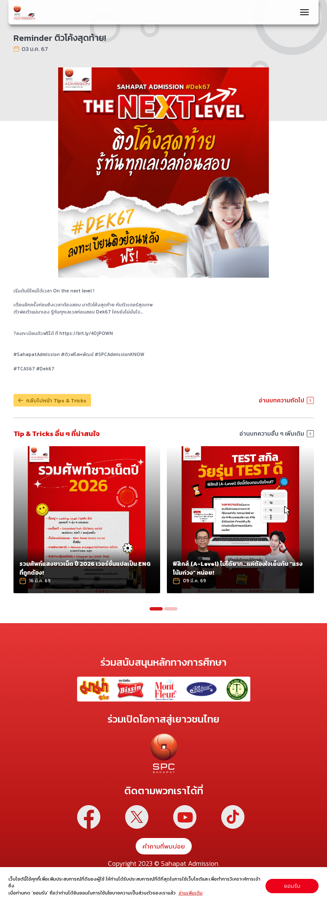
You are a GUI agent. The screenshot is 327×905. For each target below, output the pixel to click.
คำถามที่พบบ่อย (164, 845)
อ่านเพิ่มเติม (191, 892)
